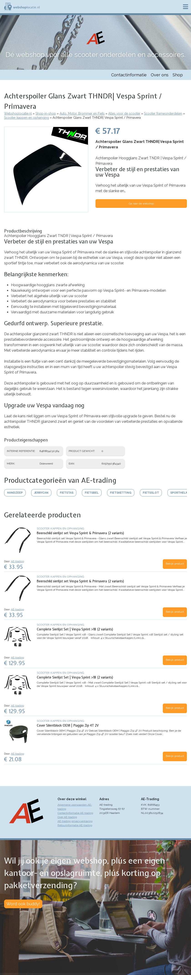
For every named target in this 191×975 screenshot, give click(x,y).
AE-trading (17, 561)
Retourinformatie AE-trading (75, 825)
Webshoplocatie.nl (18, 113)
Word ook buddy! (23, 903)
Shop (178, 74)
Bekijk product (175, 563)
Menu (185, 6)
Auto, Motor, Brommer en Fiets (82, 113)
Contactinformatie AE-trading (75, 813)
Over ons (159, 74)
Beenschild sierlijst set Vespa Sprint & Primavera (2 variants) (80, 533)
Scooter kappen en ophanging (26, 117)
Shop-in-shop (45, 113)
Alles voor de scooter (124, 113)
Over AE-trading (67, 817)
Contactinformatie (129, 74)
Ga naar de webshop (141, 203)
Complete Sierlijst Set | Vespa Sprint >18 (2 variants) (75, 629)
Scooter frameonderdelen (163, 113)
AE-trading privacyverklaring (75, 821)
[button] (46, 210)
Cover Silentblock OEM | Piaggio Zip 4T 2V (68, 725)
